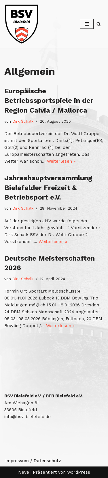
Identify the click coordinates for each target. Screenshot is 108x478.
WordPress (78, 472)
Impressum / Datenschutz (33, 460)
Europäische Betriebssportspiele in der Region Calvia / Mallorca (48, 100)
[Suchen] (98, 24)
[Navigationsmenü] (87, 24)
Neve (23, 472)
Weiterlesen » (61, 161)
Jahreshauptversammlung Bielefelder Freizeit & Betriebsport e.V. (48, 187)
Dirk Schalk (22, 121)
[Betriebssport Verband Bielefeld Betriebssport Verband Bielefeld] (21, 24)
